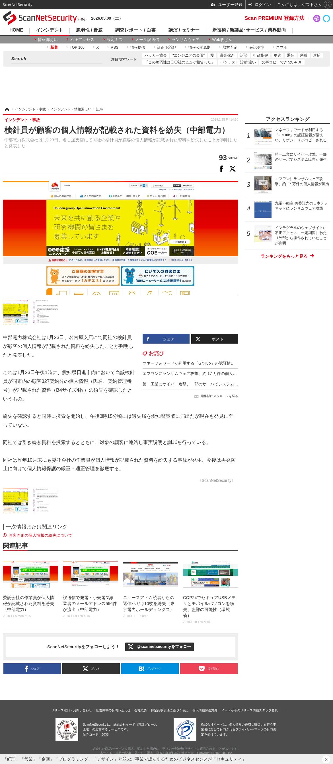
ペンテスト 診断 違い (238, 62)
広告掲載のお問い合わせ (113, 710)
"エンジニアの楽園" (188, 55)
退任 (290, 55)
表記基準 (256, 47)
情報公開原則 (199, 47)
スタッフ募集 (268, 710)
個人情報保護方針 (204, 710)
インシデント (49, 30)
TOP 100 (77, 47)
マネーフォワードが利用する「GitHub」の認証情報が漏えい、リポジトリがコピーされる (223, 363)
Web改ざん (222, 39)
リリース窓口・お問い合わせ (71, 710)
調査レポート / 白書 (135, 30)
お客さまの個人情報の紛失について (40, 535)
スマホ (281, 47)
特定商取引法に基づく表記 (169, 710)
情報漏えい (48, 39)
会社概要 (140, 710)
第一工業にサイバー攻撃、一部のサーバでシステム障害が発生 (198, 384)
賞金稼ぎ (227, 55)
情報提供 (137, 47)
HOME (16, 30)
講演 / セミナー (184, 30)
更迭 (277, 55)
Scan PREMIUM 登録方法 (274, 18)
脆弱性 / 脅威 (89, 30)
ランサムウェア (186, 39)
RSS (114, 47)
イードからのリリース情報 (240, 710)
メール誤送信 (147, 39)
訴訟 (244, 55)
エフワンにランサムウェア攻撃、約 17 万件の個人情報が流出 (198, 373)
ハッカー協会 (156, 55)
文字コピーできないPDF (282, 62)
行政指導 (260, 55)
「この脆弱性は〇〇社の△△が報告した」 (180, 62)
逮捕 (316, 55)
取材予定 (230, 47)
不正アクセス (82, 39)
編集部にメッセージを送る (219, 396)
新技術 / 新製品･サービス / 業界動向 (249, 30)
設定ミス (115, 39)
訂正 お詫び (167, 47)
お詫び (156, 353)
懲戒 (303, 55)
